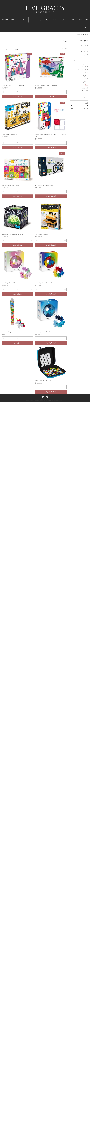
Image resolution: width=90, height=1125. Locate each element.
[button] (84, 27)
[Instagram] (47, 397)
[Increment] (36, 92)
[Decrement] (65, 92)
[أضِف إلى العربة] (17, 96)
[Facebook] (43, 397)
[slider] (71, 106)
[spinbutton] (51, 92)
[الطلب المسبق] (50, 96)
